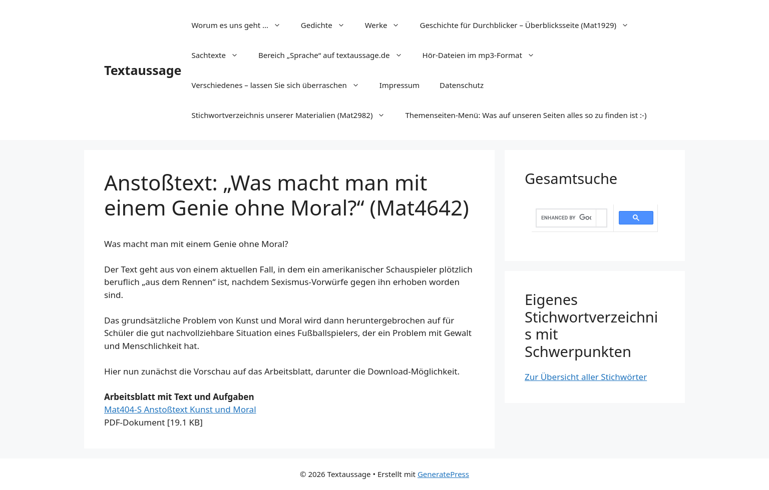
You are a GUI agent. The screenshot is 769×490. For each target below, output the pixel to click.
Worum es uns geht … (240, 25)
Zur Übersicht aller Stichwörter (586, 376)
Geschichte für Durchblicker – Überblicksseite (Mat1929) (529, 25)
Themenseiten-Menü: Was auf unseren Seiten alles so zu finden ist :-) (525, 115)
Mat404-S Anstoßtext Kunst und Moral (180, 409)
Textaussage (142, 70)
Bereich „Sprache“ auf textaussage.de (335, 55)
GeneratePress (443, 474)
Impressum (399, 85)
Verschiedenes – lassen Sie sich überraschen (280, 85)
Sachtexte (219, 55)
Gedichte (328, 25)
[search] (566, 218)
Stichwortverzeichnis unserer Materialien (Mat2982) (293, 115)
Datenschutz (462, 85)
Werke (387, 25)
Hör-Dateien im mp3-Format (484, 55)
